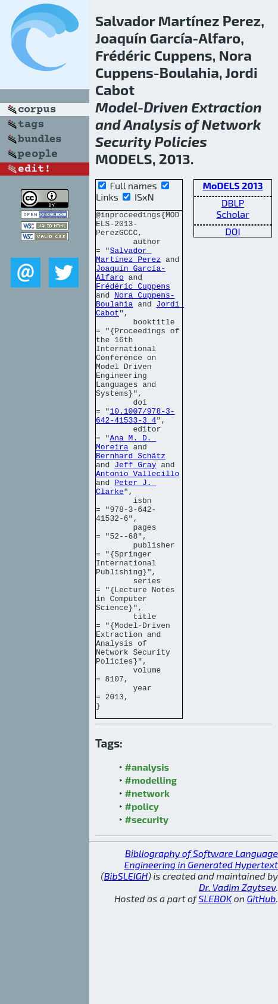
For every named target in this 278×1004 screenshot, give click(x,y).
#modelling (151, 880)
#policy (142, 906)
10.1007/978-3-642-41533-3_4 (135, 457)
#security (146, 919)
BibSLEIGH (126, 975)
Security (123, 141)
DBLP (232, 202)
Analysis (153, 124)
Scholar (232, 214)
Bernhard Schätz (130, 505)
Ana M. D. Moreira (126, 489)
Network (231, 124)
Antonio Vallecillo (137, 526)
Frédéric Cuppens (133, 301)
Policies (181, 141)
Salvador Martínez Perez (128, 264)
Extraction (226, 106)
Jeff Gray (135, 516)
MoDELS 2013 (232, 185)
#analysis (147, 866)
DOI (232, 231)
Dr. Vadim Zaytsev (237, 987)
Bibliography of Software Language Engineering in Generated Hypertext (201, 958)
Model (116, 106)
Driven (165, 106)
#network (147, 893)
